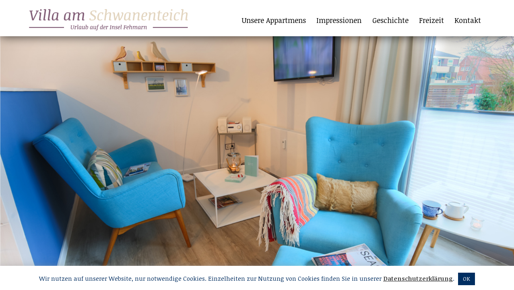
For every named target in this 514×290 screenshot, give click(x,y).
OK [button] (466, 278)
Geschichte (390, 20)
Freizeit (431, 20)
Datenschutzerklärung (418, 278)
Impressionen (338, 20)
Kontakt (467, 20)
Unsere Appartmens (274, 20)
